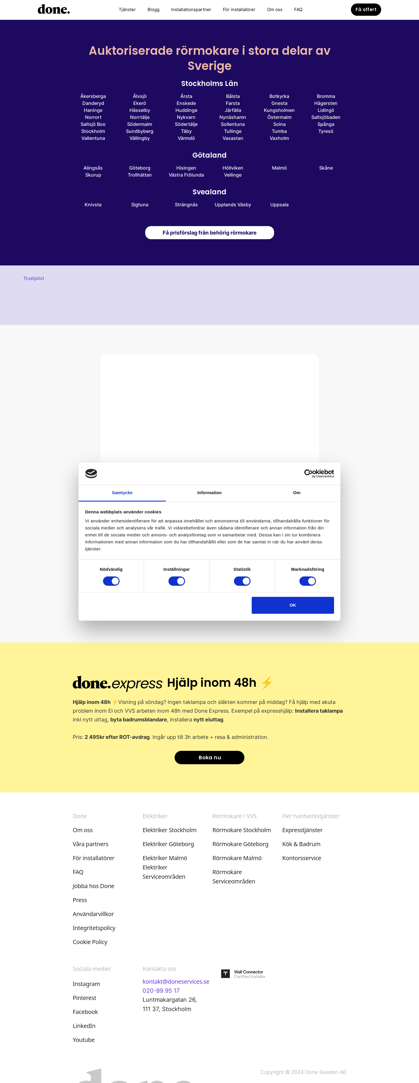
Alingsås (93, 168)
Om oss (275, 9)
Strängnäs (186, 204)
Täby (186, 131)
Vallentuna (93, 138)
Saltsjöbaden (325, 117)
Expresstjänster (302, 830)
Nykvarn (186, 117)
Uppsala (279, 204)
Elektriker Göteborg (168, 844)
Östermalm (279, 117)
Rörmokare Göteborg (240, 844)
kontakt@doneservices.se (176, 981)
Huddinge (186, 110)
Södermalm (139, 124)
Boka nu (210, 757)
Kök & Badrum (301, 844)
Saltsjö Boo (93, 124)
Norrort (93, 117)
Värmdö (186, 138)
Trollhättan (140, 175)
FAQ (298, 9)
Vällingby (139, 138)
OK (293, 605)
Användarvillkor (93, 914)
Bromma (326, 96)
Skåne (326, 168)
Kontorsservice (301, 858)
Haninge (93, 110)
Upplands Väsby (233, 204)
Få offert (366, 9)
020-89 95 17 (161, 990)
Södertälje (186, 124)
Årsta (186, 96)
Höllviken (233, 168)
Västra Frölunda (186, 175)
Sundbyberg (139, 131)
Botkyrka (279, 96)
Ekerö (139, 103)
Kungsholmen (279, 110)
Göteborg (139, 168)
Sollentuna (233, 124)
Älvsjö (140, 96)
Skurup (93, 175)
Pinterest (84, 998)
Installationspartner (191, 9)
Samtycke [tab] (122, 492)
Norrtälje (140, 117)
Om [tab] (296, 492)
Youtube (84, 1040)
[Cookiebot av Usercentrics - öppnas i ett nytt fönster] (308, 473)
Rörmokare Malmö (237, 858)
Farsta (233, 103)
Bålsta (233, 96)
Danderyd (93, 103)
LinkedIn (84, 1026)
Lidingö (326, 110)
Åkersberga (93, 96)
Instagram (86, 984)
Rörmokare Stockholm (241, 830)
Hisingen (186, 168)
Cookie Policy (90, 942)
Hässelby (139, 110)
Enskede (186, 103)
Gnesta (279, 103)
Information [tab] (209, 492)
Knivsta (93, 204)
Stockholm (93, 131)
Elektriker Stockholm (169, 830)
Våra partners (90, 844)
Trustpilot (33, 278)
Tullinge (233, 131)
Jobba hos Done (93, 886)
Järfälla (233, 110)
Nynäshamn (232, 117)
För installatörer (239, 9)
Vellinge (233, 175)
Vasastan (233, 138)
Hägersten (326, 103)
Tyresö (325, 131)
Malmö (279, 168)
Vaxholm (279, 138)
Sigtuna (139, 204)
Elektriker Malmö (165, 858)
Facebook (85, 1012)
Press (80, 900)
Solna (279, 124)
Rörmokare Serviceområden (233, 876)
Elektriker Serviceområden (164, 872)
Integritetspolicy (94, 928)
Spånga (325, 124)
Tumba (279, 131)
